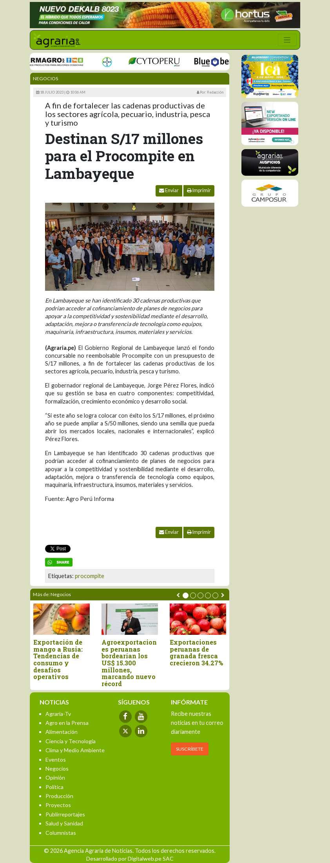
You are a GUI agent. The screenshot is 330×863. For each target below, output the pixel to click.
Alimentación (61, 731)
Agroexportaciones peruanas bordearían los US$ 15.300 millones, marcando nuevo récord (129, 663)
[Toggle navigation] (287, 40)
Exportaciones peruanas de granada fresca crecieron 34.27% (196, 652)
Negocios (45, 78)
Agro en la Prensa (67, 722)
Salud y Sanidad (64, 823)
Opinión (55, 777)
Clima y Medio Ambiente (75, 750)
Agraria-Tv (58, 713)
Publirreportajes (65, 814)
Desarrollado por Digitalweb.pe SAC (130, 858)
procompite (89, 576)
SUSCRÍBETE (189, 749)
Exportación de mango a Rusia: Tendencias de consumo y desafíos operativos (58, 659)
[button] (185, 595)
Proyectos (58, 805)
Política (54, 787)
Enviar (169, 190)
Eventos (55, 759)
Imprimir (199, 190)
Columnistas (60, 832)
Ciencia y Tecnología (70, 741)
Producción (59, 796)
